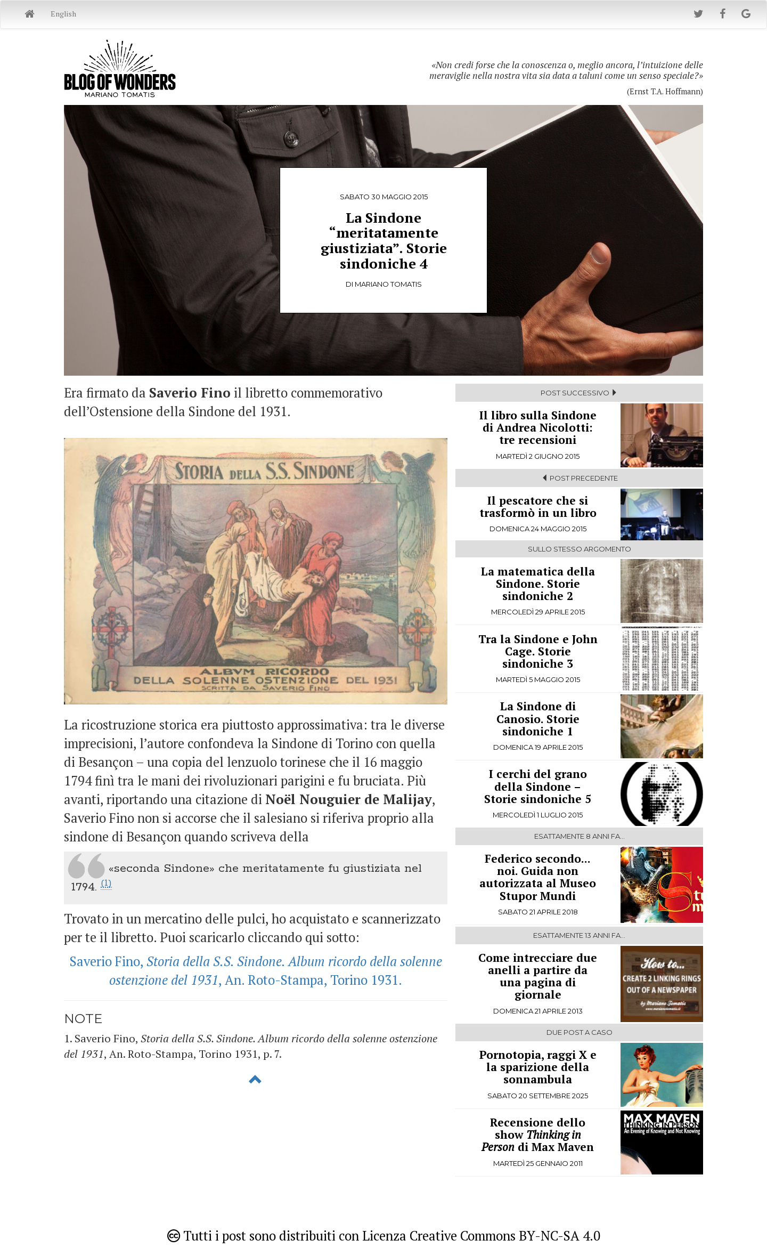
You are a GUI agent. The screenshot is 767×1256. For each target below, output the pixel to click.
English (63, 14)
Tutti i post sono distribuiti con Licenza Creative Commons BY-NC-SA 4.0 (383, 1235)
